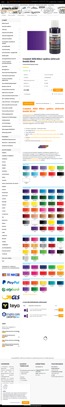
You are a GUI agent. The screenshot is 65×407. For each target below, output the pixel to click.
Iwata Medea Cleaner (46, 137)
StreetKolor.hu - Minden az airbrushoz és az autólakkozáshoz (10, 267)
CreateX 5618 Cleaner (35, 137)
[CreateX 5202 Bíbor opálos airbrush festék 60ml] (43, 38)
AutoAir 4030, (56, 134)
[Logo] (9, 10)
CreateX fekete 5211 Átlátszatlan (46, 120)
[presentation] (23, 336)
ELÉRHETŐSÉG (32, 5)
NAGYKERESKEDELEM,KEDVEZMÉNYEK (11, 5)
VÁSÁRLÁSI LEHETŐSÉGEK (41, 5)
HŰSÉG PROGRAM (24, 5)
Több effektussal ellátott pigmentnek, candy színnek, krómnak (10, 345)
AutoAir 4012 (36, 134)
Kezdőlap (4, 15)
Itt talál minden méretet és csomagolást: (45, 130)
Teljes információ (28, 103)
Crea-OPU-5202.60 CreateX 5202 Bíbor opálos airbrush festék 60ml (38, 310)
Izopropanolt (35, 158)
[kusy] (47, 90)
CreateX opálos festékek (32, 15)
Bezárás (25, 402)
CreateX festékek (21, 15)
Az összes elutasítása (15, 402)
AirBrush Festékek (11, 15)
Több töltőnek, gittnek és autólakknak (10, 340)
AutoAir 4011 (42, 134)
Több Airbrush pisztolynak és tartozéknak (8, 336)
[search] (41, 10)
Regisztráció (61, 1)
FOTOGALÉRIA (51, 5)
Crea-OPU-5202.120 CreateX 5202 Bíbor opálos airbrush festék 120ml (38, 315)
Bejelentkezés (53, 1)
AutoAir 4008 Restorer (46, 141)
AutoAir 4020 (49, 134)
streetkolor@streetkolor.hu (25, 1)
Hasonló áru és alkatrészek (44, 103)
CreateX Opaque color (28, 114)
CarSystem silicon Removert (34, 160)
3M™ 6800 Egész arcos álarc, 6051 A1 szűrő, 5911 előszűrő (57, 336)
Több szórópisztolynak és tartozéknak (10, 331)
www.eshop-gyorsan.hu (35, 405)
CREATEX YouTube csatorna (30, 294)
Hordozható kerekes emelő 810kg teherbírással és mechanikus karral (28, 336)
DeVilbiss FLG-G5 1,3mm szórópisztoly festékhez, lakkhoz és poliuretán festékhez (43, 336)
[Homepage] (1, 5)
